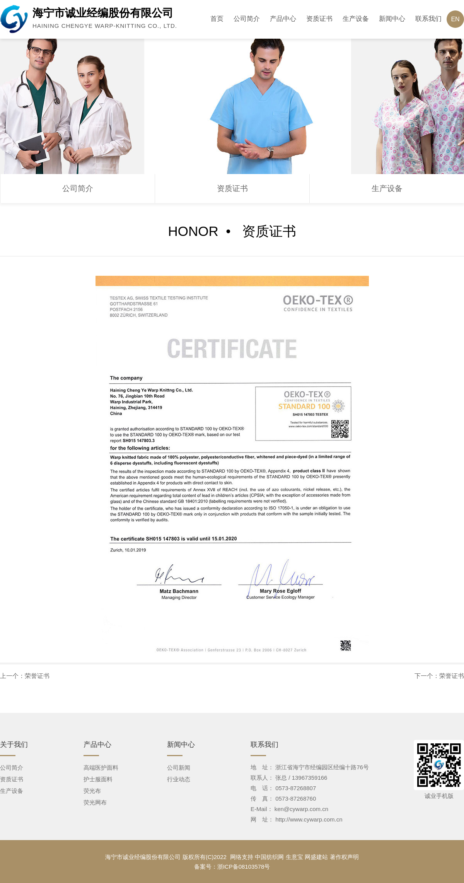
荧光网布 (95, 802)
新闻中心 (392, 18)
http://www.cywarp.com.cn (308, 819)
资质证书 (319, 18)
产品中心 (283, 18)
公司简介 (247, 18)
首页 (216, 18)
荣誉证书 (37, 676)
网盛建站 (316, 857)
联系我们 (428, 18)
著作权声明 (344, 857)
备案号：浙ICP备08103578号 (232, 866)
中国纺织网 (269, 857)
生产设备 (356, 18)
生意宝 (294, 857)
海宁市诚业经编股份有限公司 (143, 857)
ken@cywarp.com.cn (301, 809)
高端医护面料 (101, 767)
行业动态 (178, 779)
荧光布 (92, 790)
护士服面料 (98, 779)
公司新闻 (178, 767)
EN (455, 19)
